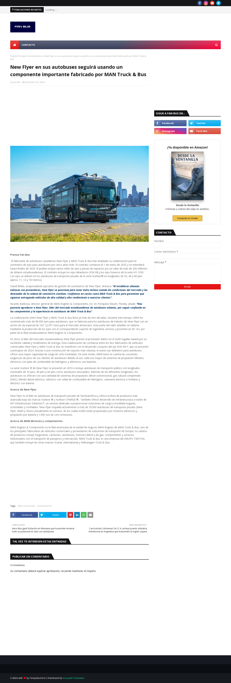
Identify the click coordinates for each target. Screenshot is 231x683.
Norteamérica (35, 56)
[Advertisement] (79, 114)
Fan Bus (17, 82)
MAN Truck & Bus (26, 505)
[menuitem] (14, 45)
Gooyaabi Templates (73, 678)
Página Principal (18, 56)
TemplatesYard (37, 678)
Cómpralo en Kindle (187, 218)
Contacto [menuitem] (28, 44)
